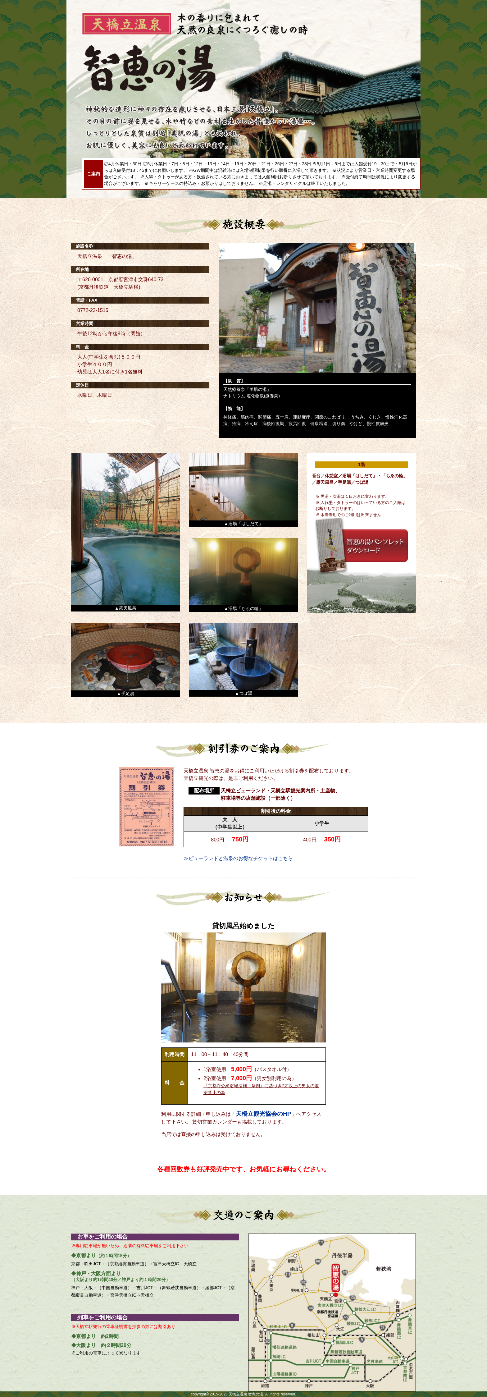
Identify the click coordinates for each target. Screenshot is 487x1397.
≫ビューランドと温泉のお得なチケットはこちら (238, 858)
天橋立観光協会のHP (263, 1114)
